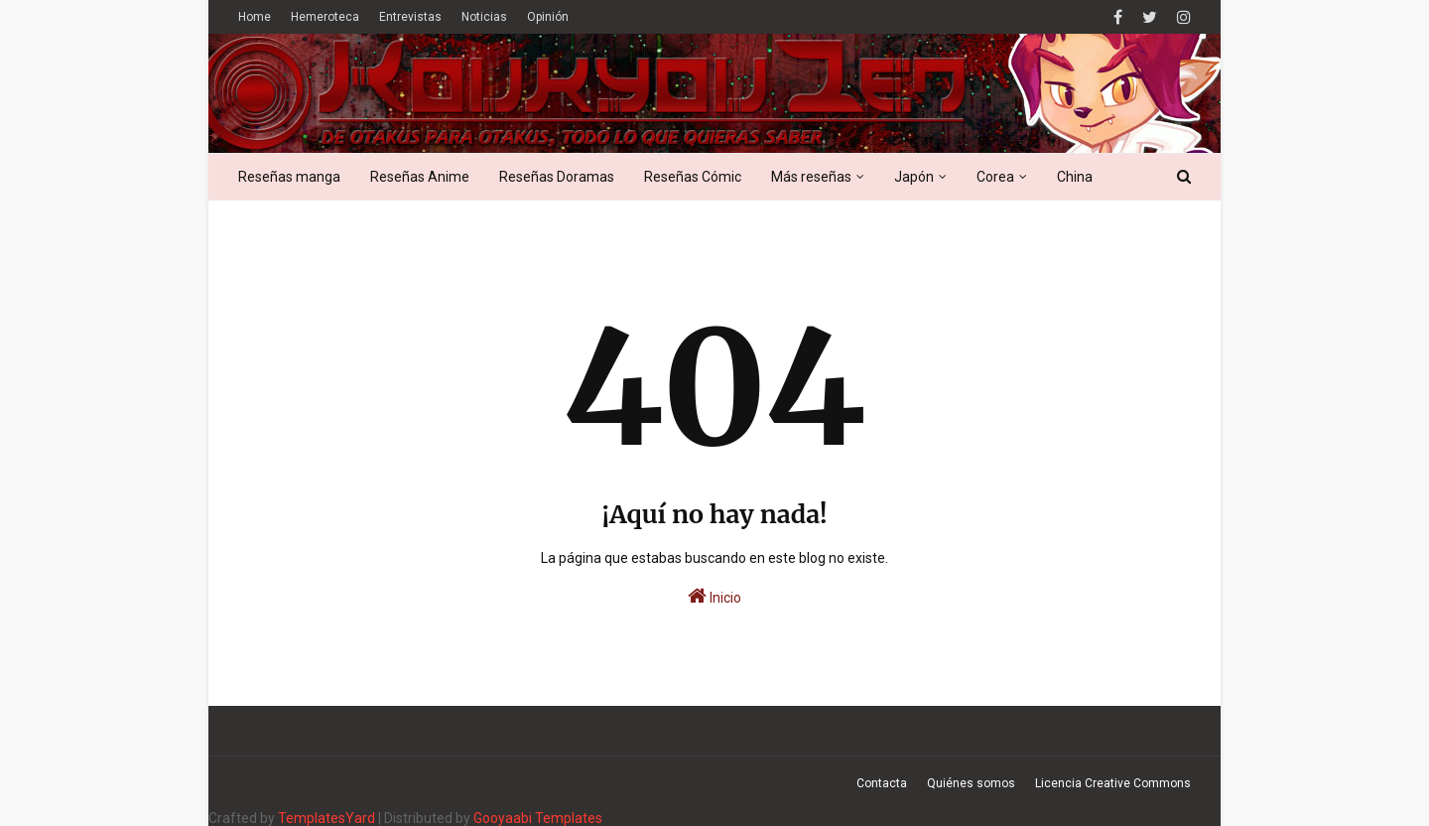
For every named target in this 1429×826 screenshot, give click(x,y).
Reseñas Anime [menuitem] (419, 177)
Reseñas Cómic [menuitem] (692, 177)
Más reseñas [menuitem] (811, 177)
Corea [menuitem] (995, 177)
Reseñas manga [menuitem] (289, 177)
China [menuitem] (1075, 177)
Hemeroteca (325, 17)
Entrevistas (410, 17)
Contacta (881, 783)
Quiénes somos (971, 783)
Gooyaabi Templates (537, 818)
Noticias (484, 17)
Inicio (714, 596)
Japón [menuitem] (914, 177)
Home (254, 17)
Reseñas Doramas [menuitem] (556, 177)
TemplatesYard (326, 818)
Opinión (548, 17)
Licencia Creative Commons (1113, 783)
